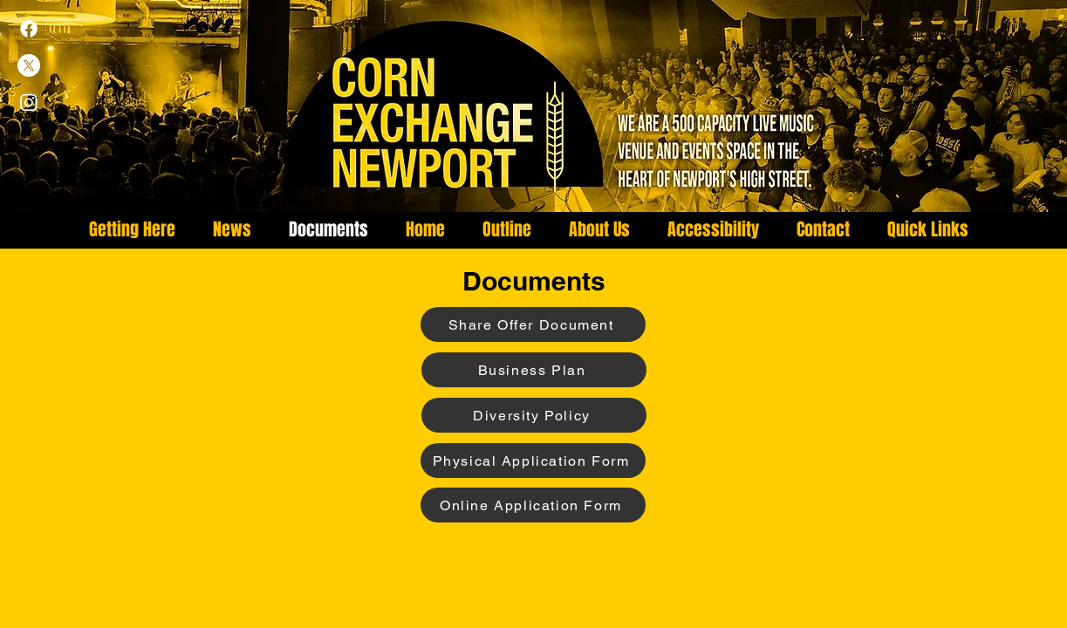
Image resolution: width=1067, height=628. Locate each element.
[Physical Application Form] (533, 460)
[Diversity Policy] (533, 415)
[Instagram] (28, 102)
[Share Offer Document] (533, 324)
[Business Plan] (533, 369)
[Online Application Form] (533, 505)
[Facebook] (28, 28)
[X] (28, 65)
